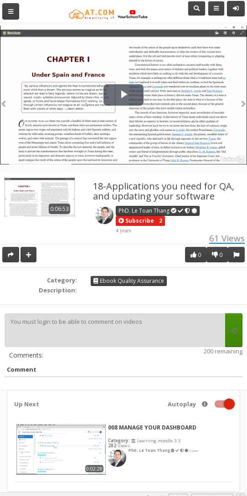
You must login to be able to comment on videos (115, 330)
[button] (136, 221)
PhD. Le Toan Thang (158, 211)
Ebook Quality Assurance (128, 281)
